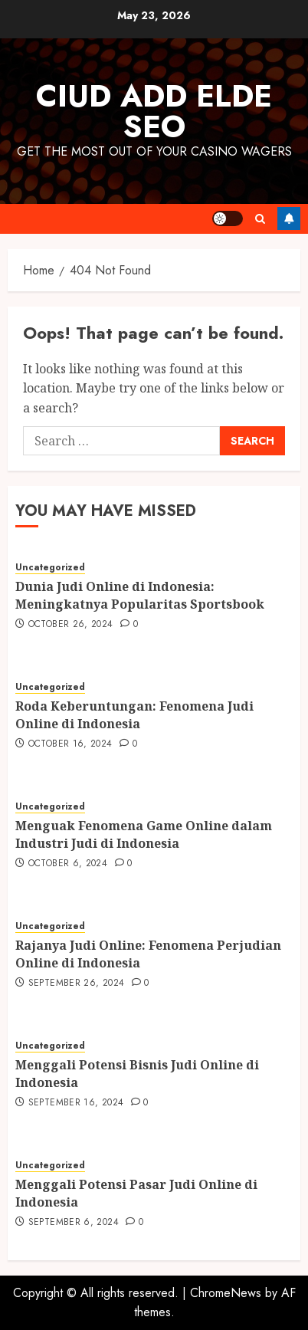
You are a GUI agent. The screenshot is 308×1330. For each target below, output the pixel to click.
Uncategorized (50, 567)
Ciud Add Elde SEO (154, 111)
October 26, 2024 (70, 625)
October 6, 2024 (67, 864)
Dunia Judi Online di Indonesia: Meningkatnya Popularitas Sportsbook (139, 595)
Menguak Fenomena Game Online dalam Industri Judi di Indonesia (143, 834)
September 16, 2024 (75, 1103)
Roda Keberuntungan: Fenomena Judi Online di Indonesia (134, 714)
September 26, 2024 (76, 983)
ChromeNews (225, 1293)
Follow (288, 218)
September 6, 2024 (73, 1223)
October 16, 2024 (70, 744)
